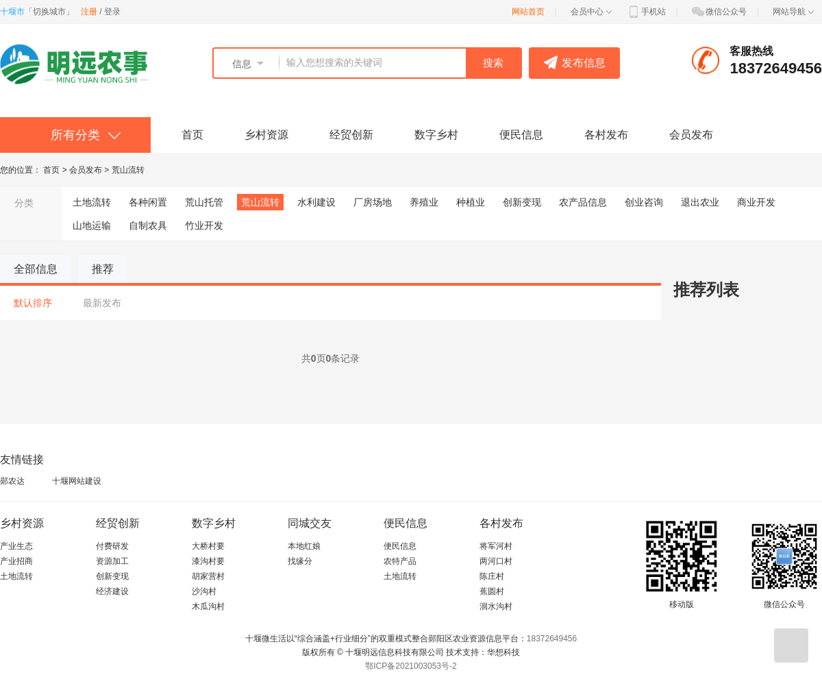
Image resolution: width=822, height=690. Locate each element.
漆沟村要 (208, 561)
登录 (112, 11)
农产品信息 (583, 202)
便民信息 (521, 134)
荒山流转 (128, 170)
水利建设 (316, 202)
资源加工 (112, 561)
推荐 (103, 269)
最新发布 (102, 302)
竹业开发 (204, 225)
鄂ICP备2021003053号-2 (410, 666)
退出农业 (700, 202)
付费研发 (112, 546)
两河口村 (496, 561)
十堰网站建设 (76, 481)
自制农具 (148, 225)
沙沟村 (204, 591)
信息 (241, 63)
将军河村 (496, 546)
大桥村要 (208, 546)
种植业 (470, 202)
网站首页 (528, 11)
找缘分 (300, 561)
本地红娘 (304, 546)
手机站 (646, 11)
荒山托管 (204, 202)
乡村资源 (266, 134)
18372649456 (552, 638)
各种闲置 (148, 202)
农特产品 (400, 561)
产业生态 (16, 546)
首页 (192, 134)
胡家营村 (208, 576)
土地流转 (92, 202)
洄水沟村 (496, 606)
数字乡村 (436, 134)
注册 (89, 11)
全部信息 (36, 269)
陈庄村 (492, 576)
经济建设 (112, 591)
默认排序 (33, 302)
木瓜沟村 (208, 606)
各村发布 (606, 134)
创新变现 (522, 202)
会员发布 (691, 134)
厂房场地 (372, 202)
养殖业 (424, 202)
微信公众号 (718, 11)
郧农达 (12, 481)
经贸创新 (351, 134)
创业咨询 (644, 202)
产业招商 (16, 561)
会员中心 (591, 11)
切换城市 (49, 11)
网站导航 (793, 11)
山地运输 (92, 225)
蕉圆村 (492, 591)
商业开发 (756, 202)
